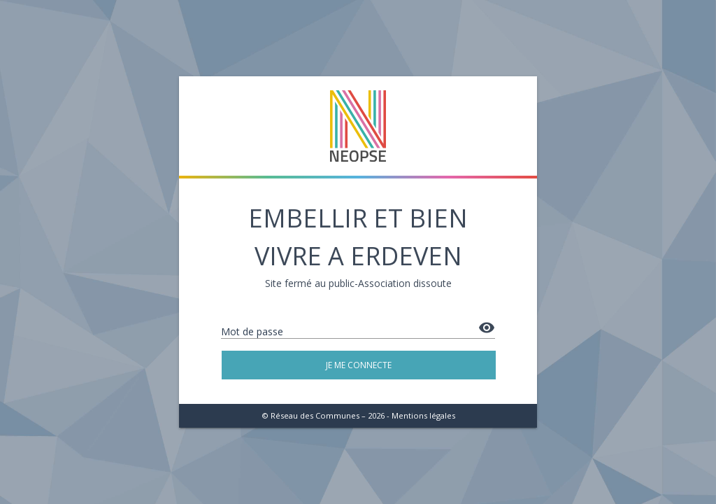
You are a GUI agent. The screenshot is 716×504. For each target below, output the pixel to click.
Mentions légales (423, 415)
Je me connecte (359, 365)
